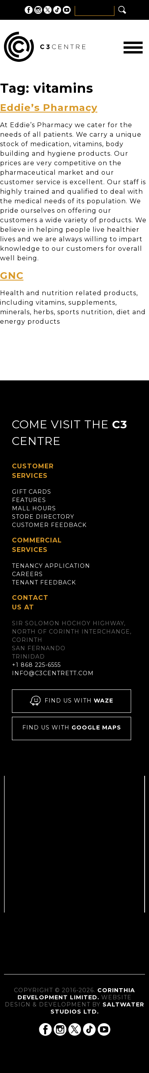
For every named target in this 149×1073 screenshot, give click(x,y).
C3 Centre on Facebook (29, 10)
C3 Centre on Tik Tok (57, 10)
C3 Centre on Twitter (48, 10)
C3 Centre (44, 47)
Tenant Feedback (44, 582)
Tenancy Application (51, 565)
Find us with (71, 701)
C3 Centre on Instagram (38, 10)
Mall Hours (34, 508)
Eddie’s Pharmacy (48, 107)
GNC (11, 275)
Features (29, 500)
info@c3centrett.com (53, 673)
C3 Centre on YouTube (67, 10)
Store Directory (43, 516)
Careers (27, 574)
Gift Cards (31, 491)
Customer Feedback (49, 525)
